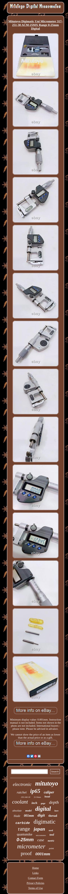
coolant (20, 802)
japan (39, 829)
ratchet (22, 792)
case (40, 840)
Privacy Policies (35, 883)
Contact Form (35, 878)
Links (35, 872)
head (47, 796)
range (24, 829)
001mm (29, 815)
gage (43, 803)
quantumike (24, 834)
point (51, 848)
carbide (22, 823)
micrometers (41, 835)
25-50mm (37, 797)
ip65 (35, 791)
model (28, 810)
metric (51, 840)
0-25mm (25, 839)
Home (35, 867)
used (51, 830)
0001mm (42, 854)
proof (26, 853)
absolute (17, 810)
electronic (22, 784)
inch (34, 803)
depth (54, 802)
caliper (49, 792)
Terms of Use (35, 888)
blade (17, 815)
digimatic (44, 821)
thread (52, 815)
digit (41, 815)
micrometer (31, 846)
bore (57, 811)
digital (43, 809)
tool (52, 834)
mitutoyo (46, 783)
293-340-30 (25, 797)
